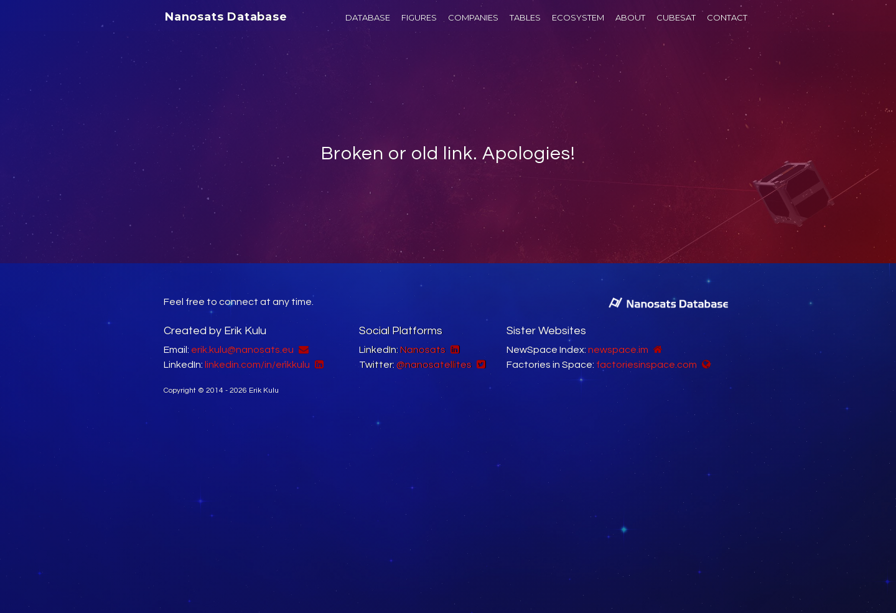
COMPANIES (473, 17)
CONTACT (727, 17)
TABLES (525, 17)
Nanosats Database (226, 17)
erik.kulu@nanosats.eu (242, 350)
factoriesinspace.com (646, 365)
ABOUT (630, 17)
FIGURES (419, 17)
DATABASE (367, 17)
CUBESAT (676, 17)
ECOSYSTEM (578, 17)
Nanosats (423, 350)
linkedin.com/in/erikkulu (257, 365)
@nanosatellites (434, 365)
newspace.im (618, 350)
